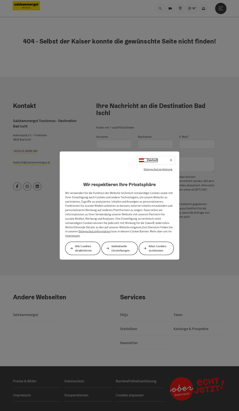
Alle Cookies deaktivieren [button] (83, 248)
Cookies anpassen (130, 395)
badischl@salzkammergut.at (31, 162)
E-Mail (184, 137)
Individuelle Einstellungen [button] (120, 248)
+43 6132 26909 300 (25, 151)
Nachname (145, 136)
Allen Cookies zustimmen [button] (157, 248)
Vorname (102, 136)
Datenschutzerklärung (158, 169)
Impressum (72, 235)
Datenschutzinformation (94, 231)
